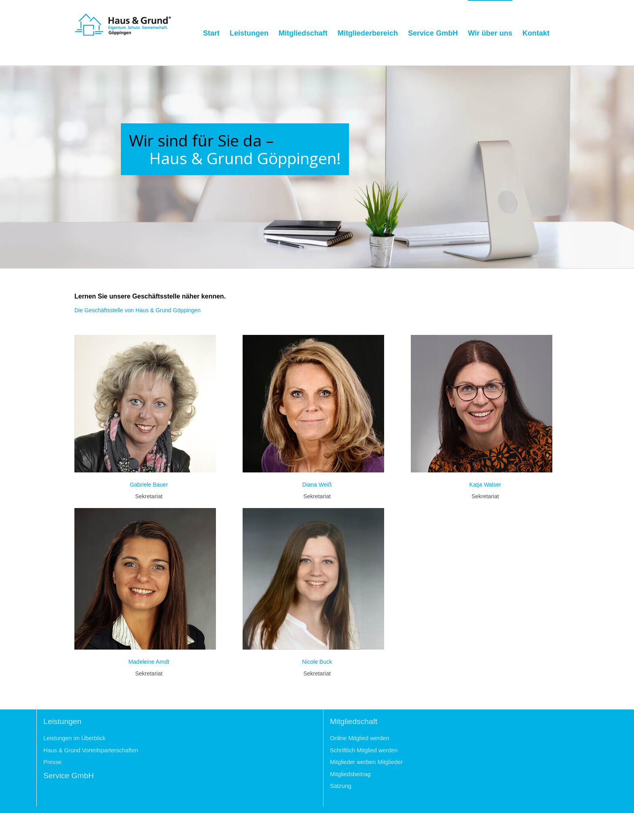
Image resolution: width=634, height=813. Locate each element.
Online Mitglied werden (359, 738)
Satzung (340, 786)
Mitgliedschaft (353, 721)
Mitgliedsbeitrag (350, 774)
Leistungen (62, 721)
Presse (52, 762)
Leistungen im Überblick (74, 738)
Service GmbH (68, 775)
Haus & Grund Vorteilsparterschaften (90, 750)
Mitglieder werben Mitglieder (366, 762)
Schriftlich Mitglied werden (363, 750)
